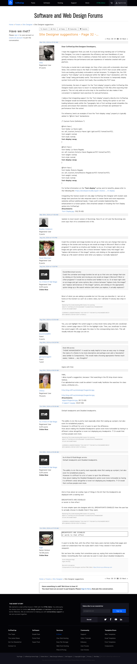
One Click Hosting (62, 638)
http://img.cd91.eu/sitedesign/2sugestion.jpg (78, 395)
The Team (11, 634)
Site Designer (27, 25)
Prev (108, 39)
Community (85, 630)
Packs (33, 3)
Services (59, 630)
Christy (41, 391)
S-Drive (59, 634)
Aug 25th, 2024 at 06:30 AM (49, 370)
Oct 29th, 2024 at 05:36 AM (49, 406)
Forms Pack (36, 638)
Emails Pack (36, 634)
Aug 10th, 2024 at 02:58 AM (49, 319)
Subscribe (72, 29)
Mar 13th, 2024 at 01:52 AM (49, 42)
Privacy (89, 656)
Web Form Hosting (62, 646)
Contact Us (12, 646)
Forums (18, 25)
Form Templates (110, 642)
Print (53, 29)
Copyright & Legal (79, 656)
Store (87, 3)
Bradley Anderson (45, 229)
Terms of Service (86, 660)
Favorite (83, 29)
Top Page (19, 656)
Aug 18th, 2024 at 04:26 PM (49, 342)
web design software (35, 609)
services (48, 609)
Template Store (110, 630)
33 (121, 39)
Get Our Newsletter (15, 642)
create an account (16, 38)
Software (47, 3)
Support (74, 3)
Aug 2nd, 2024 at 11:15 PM (48, 238)
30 (112, 39)
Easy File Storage (62, 642)
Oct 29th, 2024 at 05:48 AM (49, 452)
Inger (41, 548)
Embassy (83, 642)
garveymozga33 (45, 357)
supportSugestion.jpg (70, 400)
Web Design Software (56, 656)
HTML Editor (101, 3)
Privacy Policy (75, 660)
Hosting (60, 3)
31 (115, 39)
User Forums (85, 646)
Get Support (68, 656)
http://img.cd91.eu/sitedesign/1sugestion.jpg (78, 390)
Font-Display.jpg (68, 211)
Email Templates (110, 638)
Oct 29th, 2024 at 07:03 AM (49, 528)
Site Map (96, 656)
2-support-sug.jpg (68, 403)
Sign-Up (119, 611)
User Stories (85, 650)
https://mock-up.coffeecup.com (102, 567)
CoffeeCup (12, 630)
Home (11, 25)
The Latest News (14, 638)
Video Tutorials (86, 638)
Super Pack (36, 642)
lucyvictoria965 (45, 334)
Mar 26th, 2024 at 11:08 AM (49, 215)
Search (44, 29)
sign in (17, 35)
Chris (41, 63)
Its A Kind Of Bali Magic (48, 282)
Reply (62, 29)
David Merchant (45, 258)
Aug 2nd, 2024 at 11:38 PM (48, 266)
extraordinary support (54, 612)
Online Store (44, 656)
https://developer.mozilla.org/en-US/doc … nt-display (95, 191)
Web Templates (110, 634)
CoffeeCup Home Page (31, 656)
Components (109, 646)
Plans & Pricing (61, 650)
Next (124, 39)
